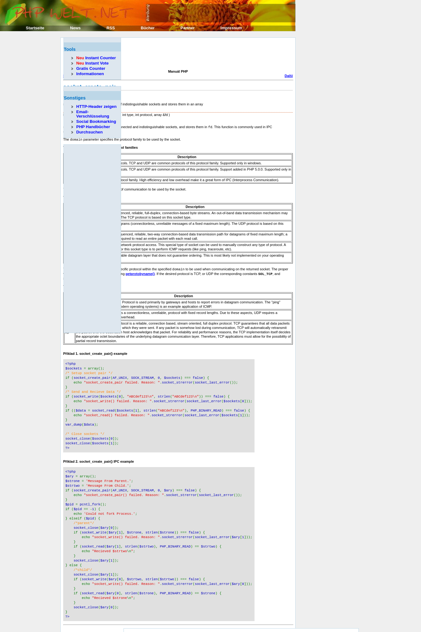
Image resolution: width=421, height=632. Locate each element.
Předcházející (74, 623)
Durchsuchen (89, 132)
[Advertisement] (176, 54)
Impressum (231, 28)
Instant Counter (96, 57)
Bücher (148, 28)
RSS (110, 28)
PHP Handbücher (93, 126)
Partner (187, 28)
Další (289, 76)
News (75, 28)
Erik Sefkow (261, 615)
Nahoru (178, 627)
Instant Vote (92, 63)
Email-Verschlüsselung (92, 113)
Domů (178, 623)
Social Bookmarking (96, 121)
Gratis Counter (90, 68)
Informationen (90, 73)
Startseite (35, 28)
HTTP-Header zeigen (96, 106)
